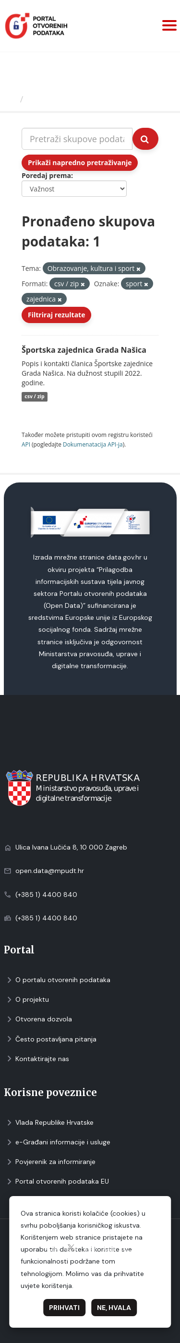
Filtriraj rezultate (56, 314)
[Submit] (145, 139)
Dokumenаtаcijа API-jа (93, 444)
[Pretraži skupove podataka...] (77, 139)
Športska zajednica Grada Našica (84, 350)
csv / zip (34, 396)
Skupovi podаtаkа (66, 99)
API (26, 444)
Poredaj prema (46, 175)
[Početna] (11, 99)
